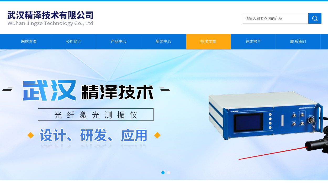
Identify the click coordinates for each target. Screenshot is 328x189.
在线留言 (253, 41)
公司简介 (74, 41)
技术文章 (208, 41)
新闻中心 (163, 41)
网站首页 (29, 41)
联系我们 (298, 41)
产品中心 (118, 41)
